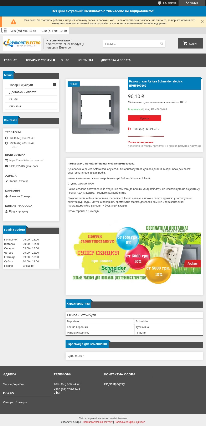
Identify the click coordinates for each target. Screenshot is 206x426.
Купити (144, 118)
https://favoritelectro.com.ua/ (26, 160)
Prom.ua (122, 418)
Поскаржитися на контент (97, 422)
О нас (65, 60)
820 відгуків (169, 2)
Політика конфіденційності (130, 422)
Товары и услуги (39, 60)
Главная (10, 60)
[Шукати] (161, 43)
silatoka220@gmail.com (23, 166)
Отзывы (15, 106)
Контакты (85, 60)
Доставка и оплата (116, 60)
